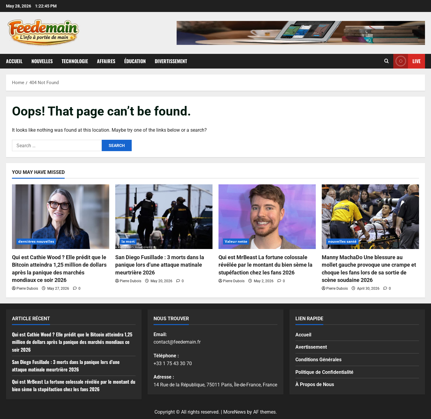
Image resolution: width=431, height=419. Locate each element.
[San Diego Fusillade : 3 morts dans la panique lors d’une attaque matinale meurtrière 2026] (164, 216)
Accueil (14, 61)
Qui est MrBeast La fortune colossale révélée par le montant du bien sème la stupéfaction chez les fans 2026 (265, 264)
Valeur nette (236, 241)
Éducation (135, 61)
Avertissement (311, 347)
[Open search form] (386, 61)
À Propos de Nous (314, 384)
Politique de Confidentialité (324, 372)
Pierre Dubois (27, 288)
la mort (128, 241)
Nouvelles (42, 61)
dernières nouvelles (36, 241)
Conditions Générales (318, 359)
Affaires (106, 61)
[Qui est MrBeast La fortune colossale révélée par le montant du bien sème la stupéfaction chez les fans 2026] (267, 216)
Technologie (75, 61)
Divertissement (171, 61)
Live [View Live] (407, 61)
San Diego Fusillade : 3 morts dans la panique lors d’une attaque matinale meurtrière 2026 (159, 264)
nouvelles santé (342, 241)
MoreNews (234, 412)
